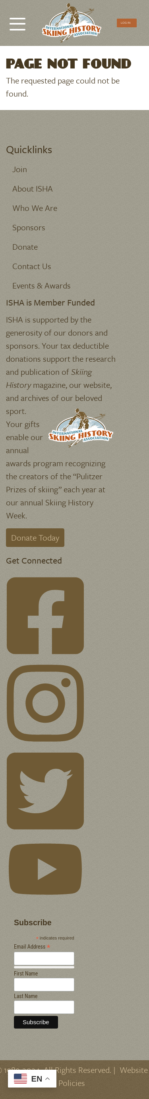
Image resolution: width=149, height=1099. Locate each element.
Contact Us (31, 266)
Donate (25, 246)
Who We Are (34, 208)
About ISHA (32, 188)
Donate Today (35, 537)
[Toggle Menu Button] (17, 20)
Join (19, 169)
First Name (26, 973)
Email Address (32, 947)
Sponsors (28, 227)
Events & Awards (41, 285)
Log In (125, 22)
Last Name (26, 996)
